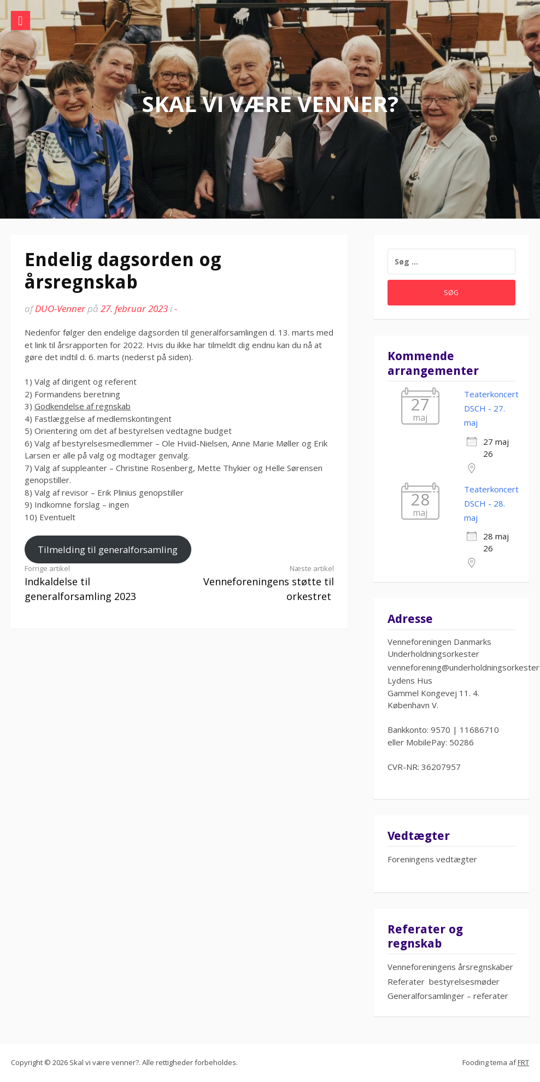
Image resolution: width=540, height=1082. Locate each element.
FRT (523, 1062)
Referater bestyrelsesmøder (444, 981)
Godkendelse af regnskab (82, 406)
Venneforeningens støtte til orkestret (264, 583)
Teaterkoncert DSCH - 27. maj (491, 408)
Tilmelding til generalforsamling (108, 549)
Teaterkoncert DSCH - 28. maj (491, 504)
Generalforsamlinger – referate (446, 995)
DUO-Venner (60, 308)
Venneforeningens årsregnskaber (450, 966)
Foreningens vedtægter (432, 859)
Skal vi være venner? (270, 104)
